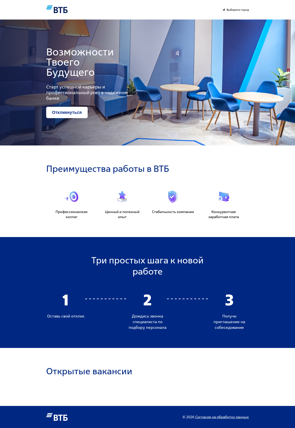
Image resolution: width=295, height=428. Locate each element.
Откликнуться (67, 112)
